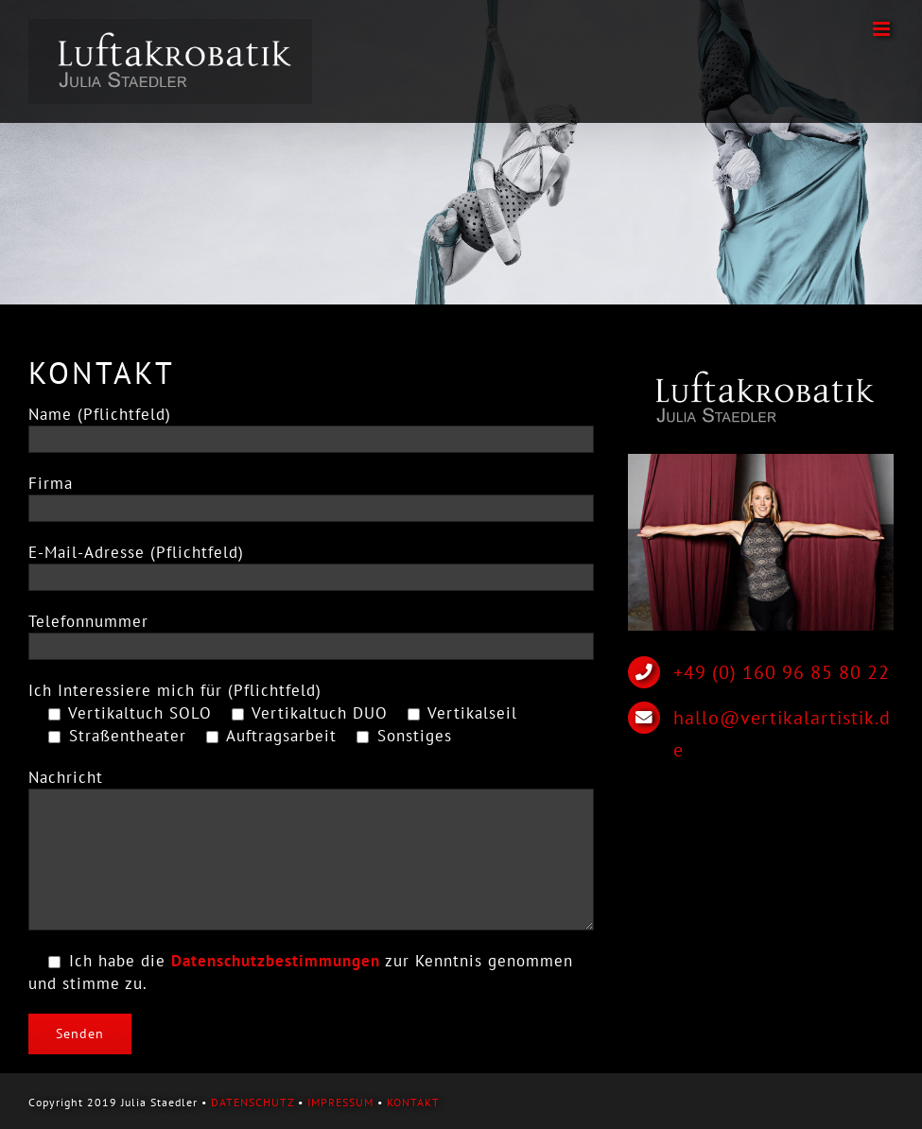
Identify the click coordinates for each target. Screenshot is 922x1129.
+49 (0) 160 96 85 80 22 (781, 672)
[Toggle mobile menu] (883, 29)
